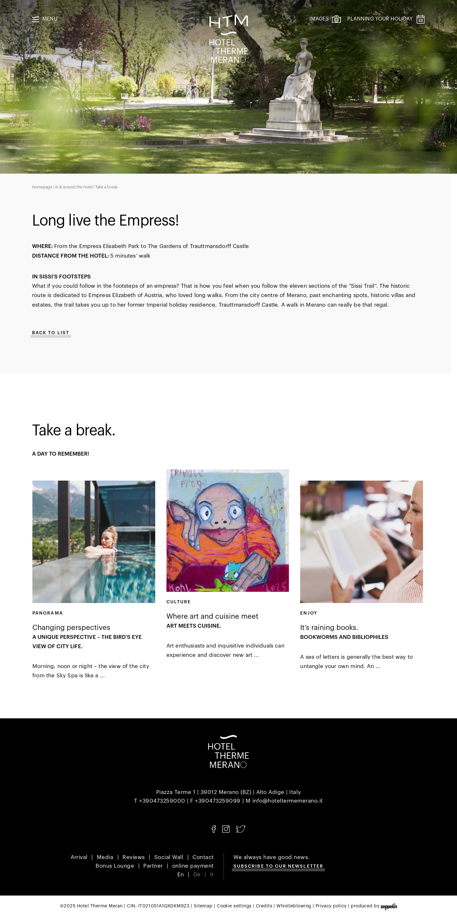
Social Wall (168, 857)
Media (105, 857)
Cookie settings (234, 906)
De (197, 874)
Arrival (79, 857)
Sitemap (203, 906)
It (212, 874)
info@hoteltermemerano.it (287, 801)
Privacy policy (331, 906)
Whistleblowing (293, 906)
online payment (193, 866)
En (180, 874)
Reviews (134, 857)
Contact (203, 857)
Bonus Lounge (115, 866)
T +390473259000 (159, 801)
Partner (153, 866)
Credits (264, 906)
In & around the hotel (73, 187)
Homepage (42, 187)
